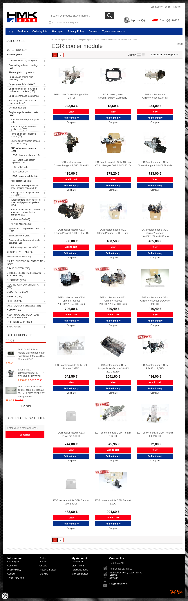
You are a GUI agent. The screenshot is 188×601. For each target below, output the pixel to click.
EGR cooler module (128, 39)
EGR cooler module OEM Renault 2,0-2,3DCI (155, 434)
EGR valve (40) (20, 167)
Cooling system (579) (19, 252)
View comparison (80, 574)
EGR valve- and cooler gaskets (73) (23, 161)
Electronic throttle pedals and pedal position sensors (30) (25, 186)
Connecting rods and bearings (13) (23, 66)
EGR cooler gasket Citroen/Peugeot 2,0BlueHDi (113, 96)
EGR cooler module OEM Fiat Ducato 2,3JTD (71, 367)
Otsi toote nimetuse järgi (65, 22)
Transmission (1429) (19, 256)
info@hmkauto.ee (118, 584)
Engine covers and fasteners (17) (25, 96)
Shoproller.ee (176, 592)
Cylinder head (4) (17, 107)
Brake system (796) (18, 268)
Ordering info (39, 31)
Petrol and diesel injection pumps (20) (23, 135)
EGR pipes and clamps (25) (25, 155)
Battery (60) (14, 310)
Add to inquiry (71, 118)
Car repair (57, 31)
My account (77, 562)
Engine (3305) (14, 54)
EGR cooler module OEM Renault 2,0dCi (113, 502)
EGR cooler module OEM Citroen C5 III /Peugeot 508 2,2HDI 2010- (113, 164)
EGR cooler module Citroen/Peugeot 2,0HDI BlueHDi (71, 164)
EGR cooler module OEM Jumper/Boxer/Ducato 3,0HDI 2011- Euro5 (113, 368)
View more (26, 406)
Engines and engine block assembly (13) (21, 78)
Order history (78, 566)
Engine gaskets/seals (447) (22, 84)
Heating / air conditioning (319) (23, 286)
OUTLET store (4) (17, 50)
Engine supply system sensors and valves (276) (25, 142)
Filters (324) (14, 301)
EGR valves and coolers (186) (23, 149)
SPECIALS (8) (14, 326)
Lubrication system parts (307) (23, 247)
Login (167, 7)
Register (177, 7)
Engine (62, 39)
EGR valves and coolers (106, 39)
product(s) (134, 20)
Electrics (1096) (16, 280)
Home (54, 39)
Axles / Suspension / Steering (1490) (25, 262)
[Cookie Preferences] (5, 596)
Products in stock (47, 570)
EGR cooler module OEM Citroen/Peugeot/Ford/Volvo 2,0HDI (155, 300)
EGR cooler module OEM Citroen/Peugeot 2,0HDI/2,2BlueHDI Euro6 (155, 233)
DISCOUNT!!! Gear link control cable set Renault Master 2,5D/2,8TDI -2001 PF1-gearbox (32, 391)
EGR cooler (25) (20, 171)
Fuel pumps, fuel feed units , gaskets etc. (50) (24, 128)
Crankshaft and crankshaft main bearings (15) (24, 241)
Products (22, 31)
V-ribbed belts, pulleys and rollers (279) (24, 274)
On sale (43, 566)
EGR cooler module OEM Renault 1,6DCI (113, 434)
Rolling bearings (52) (20, 322)
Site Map (43, 574)
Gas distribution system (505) (23, 60)
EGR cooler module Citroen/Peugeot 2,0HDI (155, 96)
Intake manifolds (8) (20, 219)
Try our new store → (113, 31)
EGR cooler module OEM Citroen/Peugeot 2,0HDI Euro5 (113, 231)
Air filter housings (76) (21, 224)
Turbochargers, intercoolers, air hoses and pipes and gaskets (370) (26, 202)
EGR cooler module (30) (24, 176)
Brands (42, 562)
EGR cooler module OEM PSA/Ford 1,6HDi (155, 367)
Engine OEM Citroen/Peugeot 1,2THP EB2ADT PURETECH (31, 373)
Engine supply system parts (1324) (23, 113)
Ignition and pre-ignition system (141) (24, 229)
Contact (93, 31)
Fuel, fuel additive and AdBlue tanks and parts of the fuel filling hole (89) (25, 212)
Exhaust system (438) (19, 235)
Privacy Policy (76, 31)
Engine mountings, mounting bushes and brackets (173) (23, 90)
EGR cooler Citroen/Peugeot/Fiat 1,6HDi (71, 96)
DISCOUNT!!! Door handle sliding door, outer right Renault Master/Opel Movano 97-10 (31, 354)
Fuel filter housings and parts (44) (25, 120)
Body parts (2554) (17, 292)
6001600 (113, 578)
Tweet (179, 44)
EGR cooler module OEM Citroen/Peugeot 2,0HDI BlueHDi (155, 164)
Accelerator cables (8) (21, 181)
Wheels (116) (14, 296)
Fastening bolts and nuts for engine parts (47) (22, 101)
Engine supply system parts (80, 39)
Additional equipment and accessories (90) (23, 316)
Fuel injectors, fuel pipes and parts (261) (25, 194)
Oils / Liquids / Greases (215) (24, 305)
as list (139, 54)
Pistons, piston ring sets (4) (22, 72)
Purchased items (80, 570)
